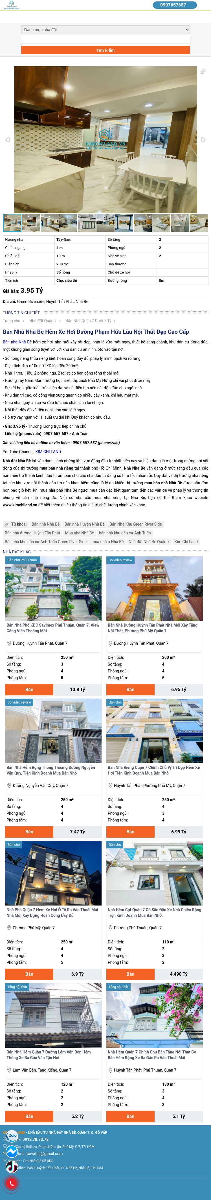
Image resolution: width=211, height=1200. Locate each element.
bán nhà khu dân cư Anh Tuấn (125, 533)
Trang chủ (11, 321)
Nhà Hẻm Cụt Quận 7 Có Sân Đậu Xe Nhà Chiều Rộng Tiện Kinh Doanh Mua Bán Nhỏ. (154, 912)
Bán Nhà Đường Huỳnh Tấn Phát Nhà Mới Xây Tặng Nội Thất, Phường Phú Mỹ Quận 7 (152, 628)
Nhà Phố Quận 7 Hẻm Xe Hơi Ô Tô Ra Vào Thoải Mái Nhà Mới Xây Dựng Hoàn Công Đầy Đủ (52, 912)
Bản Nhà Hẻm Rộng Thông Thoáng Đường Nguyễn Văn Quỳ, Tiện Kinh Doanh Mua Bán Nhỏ (50, 770)
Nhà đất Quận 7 (43, 321)
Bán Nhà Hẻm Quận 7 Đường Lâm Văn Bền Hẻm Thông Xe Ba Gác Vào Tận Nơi (48, 1055)
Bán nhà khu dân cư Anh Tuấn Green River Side (46, 541)
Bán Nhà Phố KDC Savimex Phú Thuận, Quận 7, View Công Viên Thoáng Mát (52, 628)
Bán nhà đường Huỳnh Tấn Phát (32, 533)
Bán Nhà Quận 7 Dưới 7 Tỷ (88, 321)
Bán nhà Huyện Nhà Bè (85, 524)
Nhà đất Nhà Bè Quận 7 (149, 541)
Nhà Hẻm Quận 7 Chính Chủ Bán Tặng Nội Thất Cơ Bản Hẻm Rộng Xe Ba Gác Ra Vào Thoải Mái (152, 1055)
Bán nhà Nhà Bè (46, 524)
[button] (203, 71)
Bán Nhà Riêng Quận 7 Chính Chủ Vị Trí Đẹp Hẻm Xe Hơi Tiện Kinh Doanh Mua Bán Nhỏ (154, 770)
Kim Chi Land (186, 541)
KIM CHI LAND (48, 452)
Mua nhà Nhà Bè (79, 533)
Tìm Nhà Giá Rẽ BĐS (38, 1161)
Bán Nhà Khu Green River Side (135, 524)
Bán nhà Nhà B (16, 342)
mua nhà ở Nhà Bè (107, 541)
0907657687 (173, 5)
